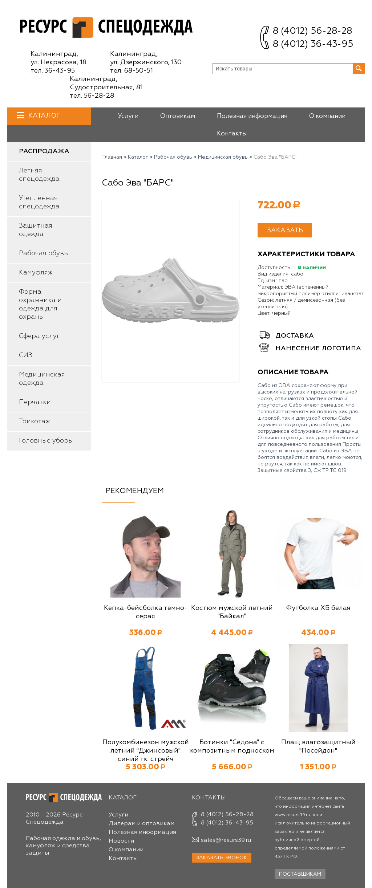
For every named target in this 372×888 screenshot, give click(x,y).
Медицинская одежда (42, 378)
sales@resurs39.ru (226, 840)
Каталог (43, 115)
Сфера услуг (39, 336)
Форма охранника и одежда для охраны (40, 304)
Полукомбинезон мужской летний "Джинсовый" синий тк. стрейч (145, 750)
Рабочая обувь (43, 253)
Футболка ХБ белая (318, 608)
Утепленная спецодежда (39, 202)
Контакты (232, 134)
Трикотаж (34, 421)
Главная (112, 157)
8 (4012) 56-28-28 (312, 31)
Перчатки (35, 402)
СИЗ (25, 355)
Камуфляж (36, 272)
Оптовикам (177, 116)
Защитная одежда (35, 230)
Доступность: (274, 267)
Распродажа (44, 151)
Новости (121, 841)
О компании (327, 116)
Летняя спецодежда (39, 174)
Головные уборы (46, 440)
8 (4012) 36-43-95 (313, 44)
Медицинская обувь (223, 157)
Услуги (128, 116)
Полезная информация (252, 116)
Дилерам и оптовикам (141, 824)
